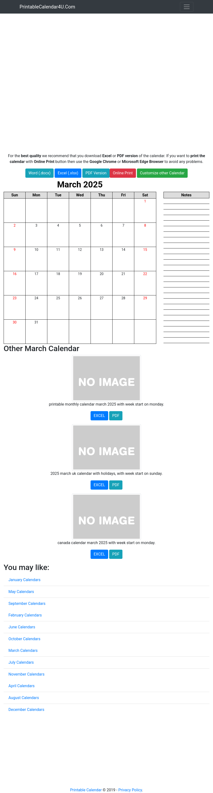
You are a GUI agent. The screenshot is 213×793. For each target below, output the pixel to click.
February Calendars (25, 615)
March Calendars (23, 650)
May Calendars (21, 591)
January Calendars (24, 579)
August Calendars (23, 697)
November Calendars (26, 674)
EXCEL (99, 415)
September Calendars (26, 603)
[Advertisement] (106, 49)
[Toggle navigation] (186, 7)
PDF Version (95, 173)
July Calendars (21, 662)
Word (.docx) (39, 173)
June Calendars (21, 627)
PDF (115, 415)
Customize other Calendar (162, 173)
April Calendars (21, 686)
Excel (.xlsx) (68, 173)
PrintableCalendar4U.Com (47, 7)
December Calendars (26, 709)
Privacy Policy (130, 790)
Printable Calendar (86, 790)
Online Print (123, 173)
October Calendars (24, 639)
